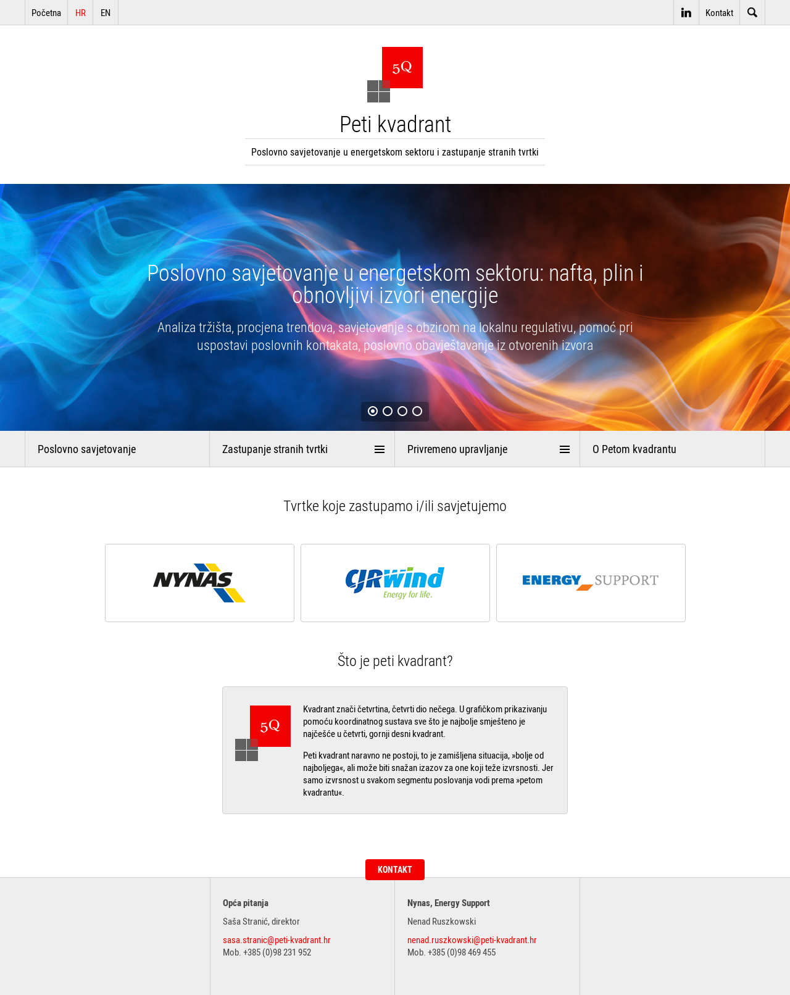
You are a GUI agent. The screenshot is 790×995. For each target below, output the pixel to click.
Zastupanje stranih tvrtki (275, 448)
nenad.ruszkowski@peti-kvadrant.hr (472, 939)
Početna (46, 12)
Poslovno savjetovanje (87, 448)
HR (80, 12)
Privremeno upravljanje (457, 448)
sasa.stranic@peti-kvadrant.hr (277, 939)
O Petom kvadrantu (634, 448)
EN (105, 12)
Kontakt (719, 12)
